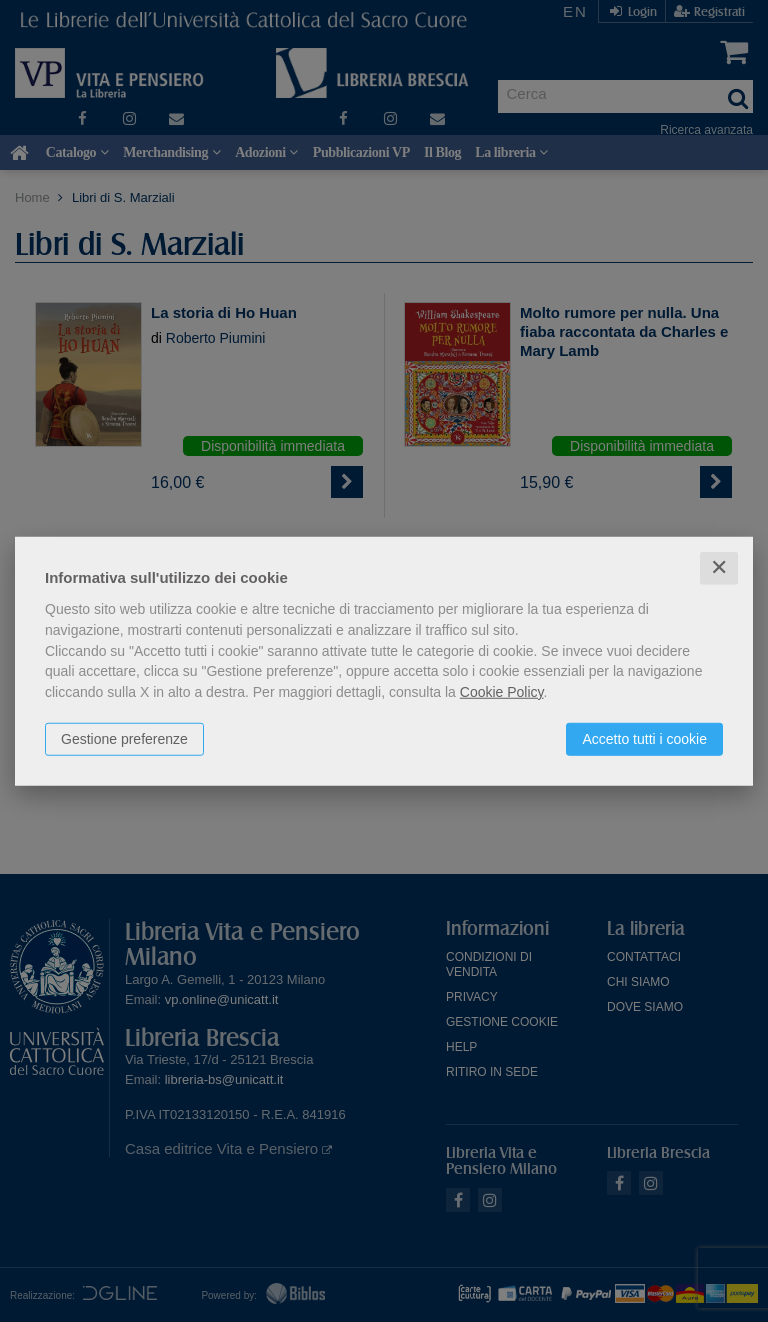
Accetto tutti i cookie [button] (644, 739)
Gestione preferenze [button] (124, 739)
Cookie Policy (502, 692)
